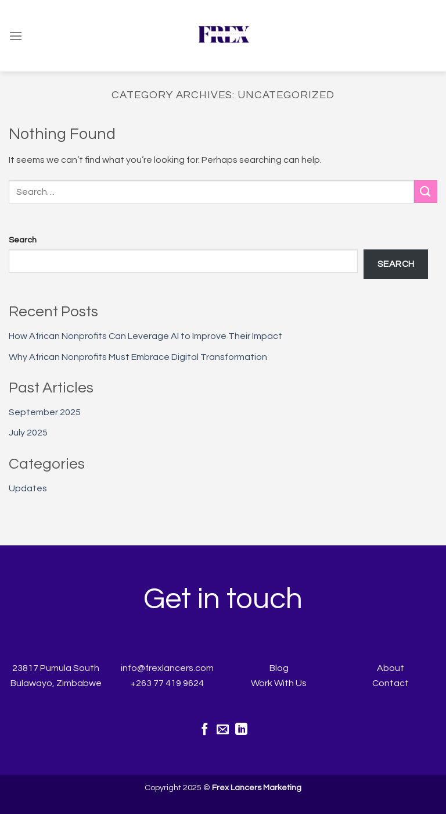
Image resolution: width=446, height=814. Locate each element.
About (390, 668)
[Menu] (16, 36)
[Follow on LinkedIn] (241, 730)
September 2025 (45, 412)
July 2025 (28, 432)
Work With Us (279, 683)
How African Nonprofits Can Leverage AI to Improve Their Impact (145, 336)
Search (23, 239)
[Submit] (425, 191)
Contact (390, 683)
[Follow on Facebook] (205, 730)
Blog (279, 668)
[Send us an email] (223, 730)
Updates (28, 488)
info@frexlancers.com (167, 668)
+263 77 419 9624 (167, 683)
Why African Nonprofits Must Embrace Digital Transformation (138, 357)
